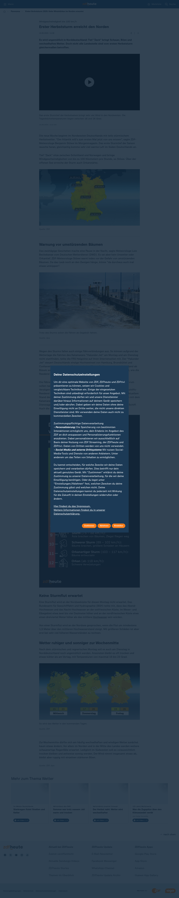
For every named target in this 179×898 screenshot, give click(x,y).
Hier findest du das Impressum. (72, 506)
